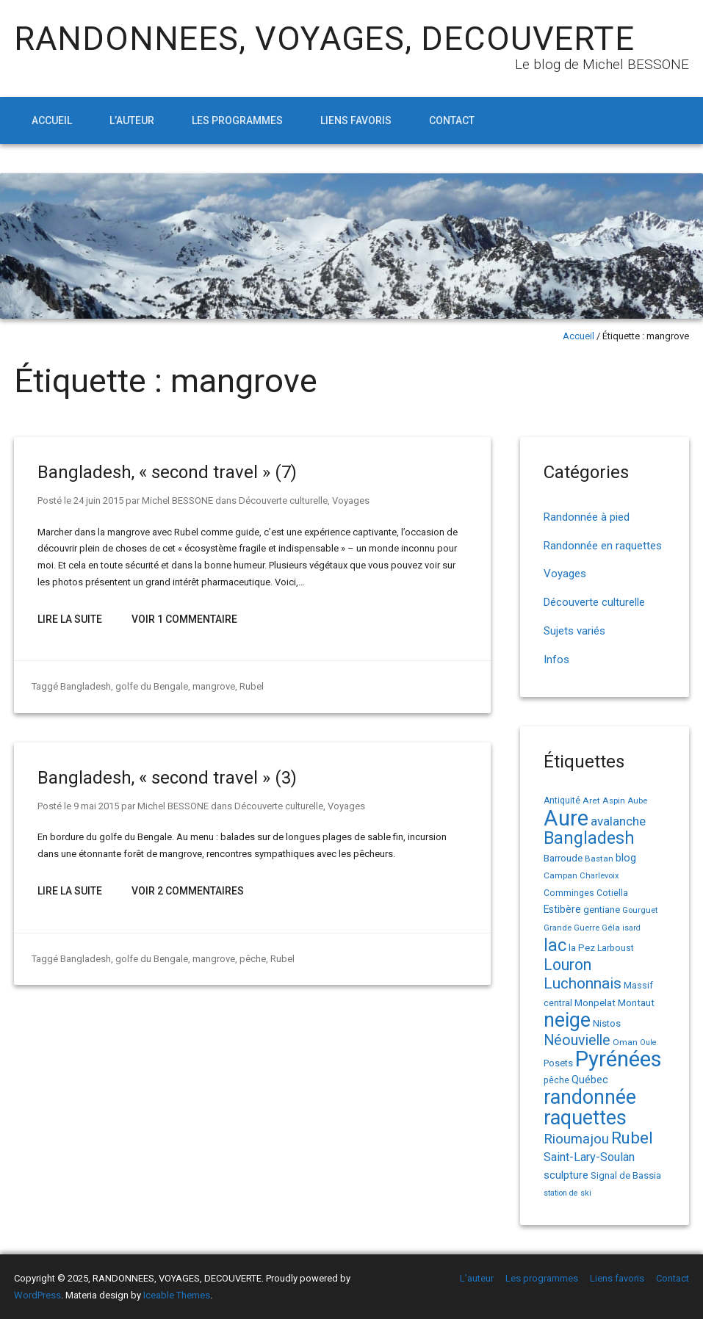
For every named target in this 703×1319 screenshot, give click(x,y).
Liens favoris (356, 120)
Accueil (52, 120)
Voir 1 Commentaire (184, 619)
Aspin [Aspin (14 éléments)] (613, 800)
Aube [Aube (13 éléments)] (637, 801)
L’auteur (131, 120)
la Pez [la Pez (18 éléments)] (582, 947)
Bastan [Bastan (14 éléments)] (599, 858)
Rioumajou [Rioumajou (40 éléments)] (576, 1138)
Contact (452, 120)
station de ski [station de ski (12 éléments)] (567, 1193)
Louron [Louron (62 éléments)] (567, 964)
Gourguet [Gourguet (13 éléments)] (639, 910)
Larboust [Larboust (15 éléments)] (615, 948)
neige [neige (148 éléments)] (567, 1020)
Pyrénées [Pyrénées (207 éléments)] (618, 1059)
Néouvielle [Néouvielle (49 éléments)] (577, 1040)
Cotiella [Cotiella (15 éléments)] (612, 893)
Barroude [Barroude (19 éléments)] (563, 858)
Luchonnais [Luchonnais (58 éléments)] (582, 983)
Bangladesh (85, 686)
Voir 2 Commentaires (187, 891)
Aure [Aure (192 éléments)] (566, 818)
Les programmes (237, 120)
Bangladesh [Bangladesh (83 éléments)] (589, 838)
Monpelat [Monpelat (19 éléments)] (595, 1002)
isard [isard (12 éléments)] (631, 928)
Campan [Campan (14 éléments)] (560, 875)
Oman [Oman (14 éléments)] (625, 1042)
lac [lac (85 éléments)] (555, 945)
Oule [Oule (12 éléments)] (648, 1042)
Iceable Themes (176, 1295)
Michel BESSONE (177, 500)
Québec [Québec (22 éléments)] (590, 1080)
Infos (556, 659)
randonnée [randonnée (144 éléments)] (590, 1097)
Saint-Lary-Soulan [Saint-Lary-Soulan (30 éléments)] (589, 1157)
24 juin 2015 (98, 500)
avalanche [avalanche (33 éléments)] (618, 821)
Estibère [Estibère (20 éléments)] (562, 909)
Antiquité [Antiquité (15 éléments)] (562, 800)
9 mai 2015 (96, 806)
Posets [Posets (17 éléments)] (558, 1063)
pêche (252, 958)
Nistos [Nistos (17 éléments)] (607, 1023)
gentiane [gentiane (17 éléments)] (601, 909)
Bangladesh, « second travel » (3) (167, 777)
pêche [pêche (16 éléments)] (556, 1079)
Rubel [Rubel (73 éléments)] (632, 1137)
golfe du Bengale (151, 686)
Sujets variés (574, 630)
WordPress (37, 1295)
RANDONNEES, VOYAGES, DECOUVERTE (324, 38)
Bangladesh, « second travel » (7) (167, 472)
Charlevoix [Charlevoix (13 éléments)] (599, 876)
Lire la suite (69, 619)
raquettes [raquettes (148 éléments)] (585, 1118)
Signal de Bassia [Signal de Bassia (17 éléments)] (626, 1175)
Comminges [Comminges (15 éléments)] (569, 893)
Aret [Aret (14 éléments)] (591, 800)
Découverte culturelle (283, 500)
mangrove (213, 686)
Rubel (251, 686)
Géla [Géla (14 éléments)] (611, 927)
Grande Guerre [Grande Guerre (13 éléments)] (571, 928)
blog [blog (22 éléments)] (626, 858)
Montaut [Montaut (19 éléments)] (636, 1002)
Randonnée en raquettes (603, 545)
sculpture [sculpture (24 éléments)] (566, 1175)
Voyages (350, 500)
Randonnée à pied (587, 517)
